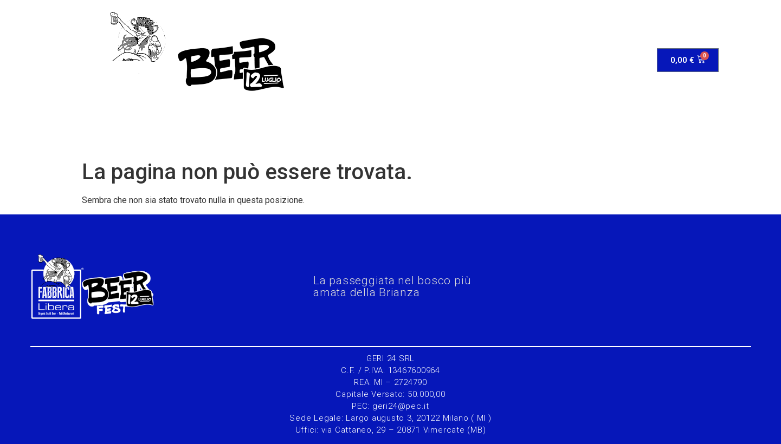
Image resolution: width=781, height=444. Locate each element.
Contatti (627, 60)
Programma (360, 60)
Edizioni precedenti (544, 60)
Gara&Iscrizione (443, 60)
